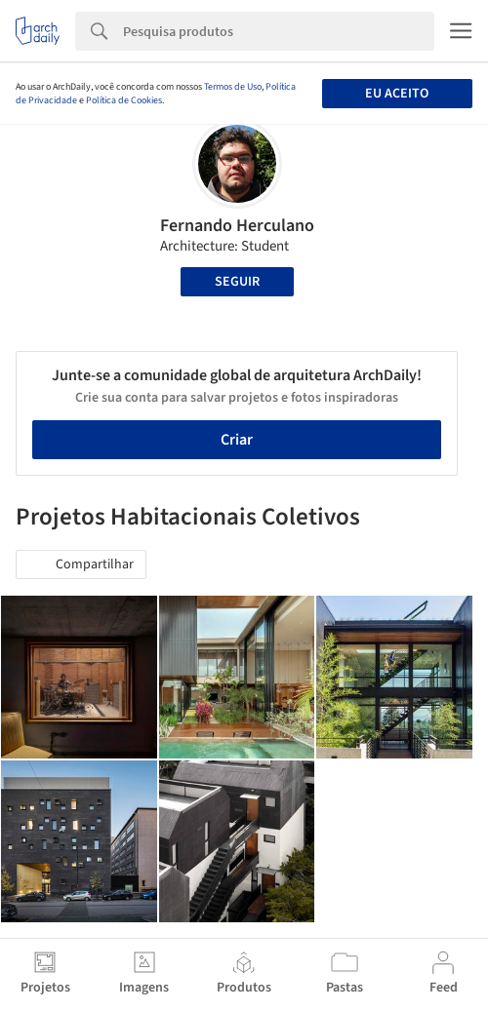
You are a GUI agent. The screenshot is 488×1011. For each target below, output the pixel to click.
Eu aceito (396, 93)
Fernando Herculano (237, 226)
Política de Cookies (124, 100)
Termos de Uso (233, 87)
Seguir (237, 282)
